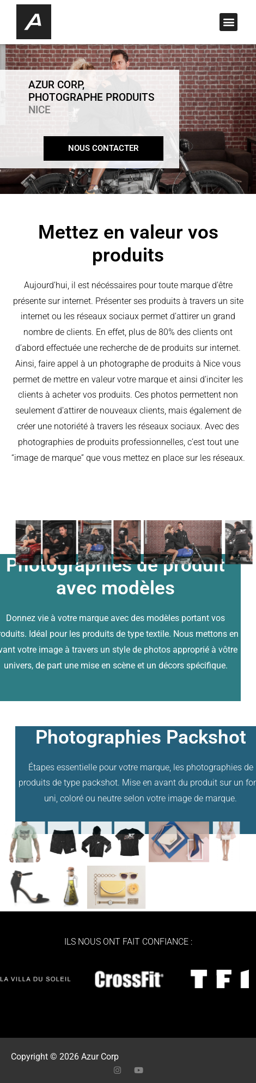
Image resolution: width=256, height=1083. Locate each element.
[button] (228, 22)
